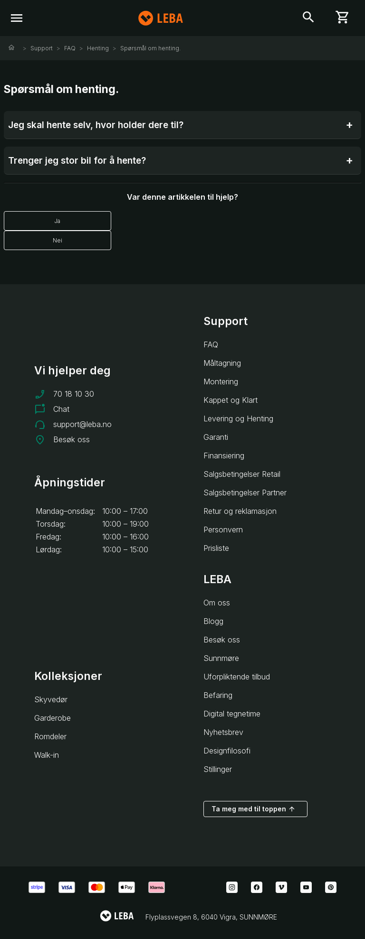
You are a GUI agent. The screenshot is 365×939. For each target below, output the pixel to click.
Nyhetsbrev (223, 732)
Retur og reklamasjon (240, 511)
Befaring (217, 695)
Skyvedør (50, 699)
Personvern (223, 529)
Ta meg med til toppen (253, 809)
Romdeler (50, 736)
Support (41, 48)
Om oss (216, 602)
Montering (220, 381)
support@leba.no (82, 424)
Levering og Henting (238, 418)
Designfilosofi (226, 750)
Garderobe (52, 718)
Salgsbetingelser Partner (245, 492)
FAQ (70, 48)
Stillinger (217, 769)
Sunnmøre (221, 658)
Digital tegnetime (231, 713)
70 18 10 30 (73, 394)
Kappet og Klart (230, 400)
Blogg (213, 621)
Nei (57, 240)
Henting (98, 48)
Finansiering (223, 455)
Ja (57, 220)
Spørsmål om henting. (150, 48)
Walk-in (46, 755)
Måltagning (222, 363)
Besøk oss (71, 439)
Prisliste (216, 548)
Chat (61, 409)
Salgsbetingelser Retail (241, 474)
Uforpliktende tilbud (236, 676)
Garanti (215, 437)
